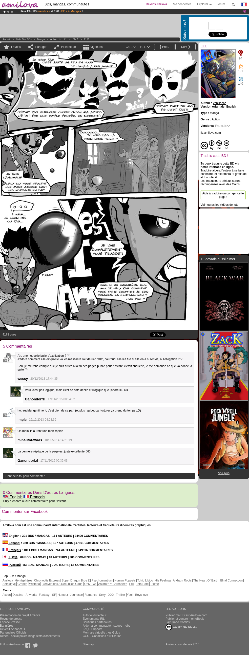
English (12, 497)
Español (11, 543)
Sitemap (88, 644)
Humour (63, 595)
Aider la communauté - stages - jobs (106, 625)
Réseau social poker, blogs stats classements (30, 636)
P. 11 (86, 39)
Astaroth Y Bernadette (112, 584)
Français (34, 497)
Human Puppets (125, 580)
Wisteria (34, 584)
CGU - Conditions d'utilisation (102, 636)
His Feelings (163, 580)
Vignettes (96, 47)
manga (41, 39)
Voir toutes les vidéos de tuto (219, 204)
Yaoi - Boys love (137, 595)
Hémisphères (23, 580)
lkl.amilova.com (211, 132)
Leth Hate (142, 584)
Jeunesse (76, 595)
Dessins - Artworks (25, 595)
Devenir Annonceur (12, 629)
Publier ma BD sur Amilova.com (186, 615)
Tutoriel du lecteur (94, 615)
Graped (22, 584)
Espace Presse (10, 622)
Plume (154, 584)
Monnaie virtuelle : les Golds (101, 632)
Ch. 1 (75, 39)
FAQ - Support (92, 629)
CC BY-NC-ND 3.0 (181, 627)
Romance (90, 595)
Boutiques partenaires (97, 622)
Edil (131, 584)
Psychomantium (101, 580)
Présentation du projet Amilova (20, 615)
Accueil (6, 39)
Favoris (16, 47)
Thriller (121, 595)
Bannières (6, 625)
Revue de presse (11, 618)
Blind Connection (231, 580)
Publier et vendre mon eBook (185, 618)
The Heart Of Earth (205, 580)
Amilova (7, 580)
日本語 (10, 557)
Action (53, 39)
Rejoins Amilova (156, 4)
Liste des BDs (24, 39)
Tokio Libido (145, 580)
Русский (11, 565)
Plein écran (68, 47)
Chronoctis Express (47, 580)
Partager (41, 47)
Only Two (90, 584)
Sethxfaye (9, 584)
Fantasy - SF (47, 595)
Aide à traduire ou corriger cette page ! (223, 195)
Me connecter (182, 4)
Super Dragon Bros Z (75, 580)
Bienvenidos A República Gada (62, 584)
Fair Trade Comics (178, 622)
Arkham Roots (182, 580)
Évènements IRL (94, 618)
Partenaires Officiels (13, 632)
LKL (65, 39)
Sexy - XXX (106, 595)
